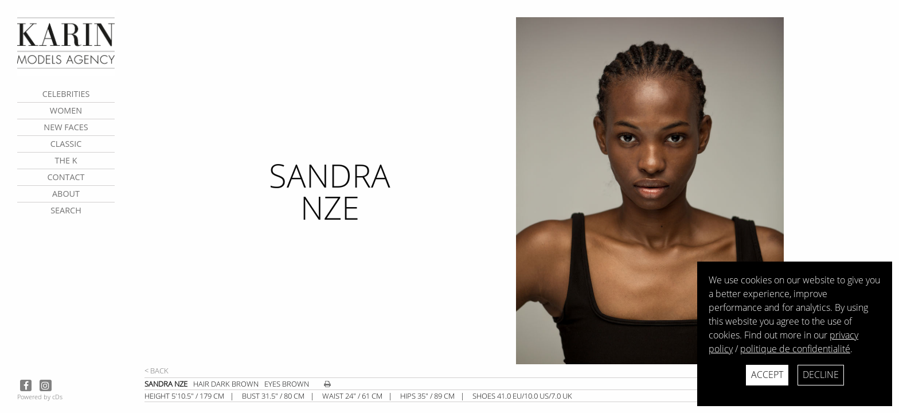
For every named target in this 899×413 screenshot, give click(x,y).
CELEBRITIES (66, 93)
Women (66, 110)
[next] (701, 190)
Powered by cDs (39, 396)
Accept (767, 374)
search (65, 210)
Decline (821, 374)
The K (65, 160)
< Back (156, 370)
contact (65, 177)
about (66, 193)
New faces (66, 127)
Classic (66, 143)
